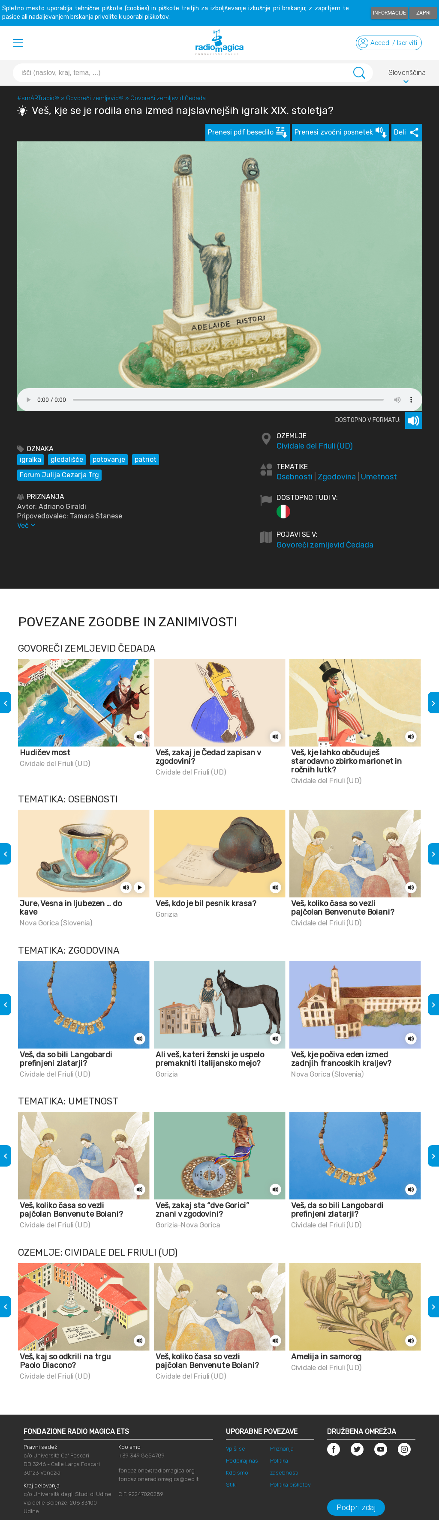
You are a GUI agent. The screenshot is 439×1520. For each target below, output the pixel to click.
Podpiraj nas (242, 1460)
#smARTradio (38, 98)
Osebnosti (295, 477)
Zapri (423, 13)
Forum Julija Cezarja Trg (59, 475)
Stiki (231, 1484)
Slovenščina (407, 74)
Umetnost (379, 477)
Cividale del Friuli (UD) (315, 446)
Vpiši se (235, 1448)
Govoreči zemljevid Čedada (168, 98)
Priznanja (282, 1448)
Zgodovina (337, 477)
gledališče (67, 459)
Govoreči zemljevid (94, 98)
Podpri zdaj (356, 1507)
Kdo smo (237, 1472)
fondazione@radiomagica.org (156, 1470)
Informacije (389, 13)
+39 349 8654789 (141, 1455)
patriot (145, 459)
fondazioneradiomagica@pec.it (158, 1479)
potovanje (109, 459)
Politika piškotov (290, 1484)
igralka (30, 459)
